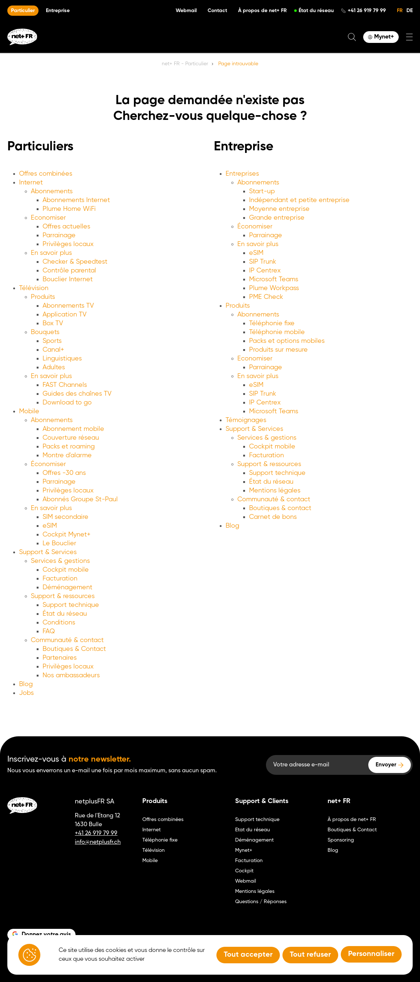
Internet (31, 182)
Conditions (59, 622)
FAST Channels (65, 385)
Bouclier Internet (68, 279)
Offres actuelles (66, 226)
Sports (52, 341)
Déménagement (67, 587)
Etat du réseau (252, 829)
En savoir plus (51, 253)
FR (400, 10)
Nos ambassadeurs (71, 675)
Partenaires (60, 658)
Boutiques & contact (280, 508)
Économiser (48, 464)
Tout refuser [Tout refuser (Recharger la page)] (310, 955)
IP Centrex (265, 270)
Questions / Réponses (260, 901)
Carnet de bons (273, 517)
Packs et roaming (69, 446)
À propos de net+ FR (262, 10)
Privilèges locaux (68, 244)
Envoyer (386, 764)
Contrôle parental (69, 270)
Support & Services (48, 552)
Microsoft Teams (273, 279)
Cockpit (244, 870)
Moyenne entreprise (279, 209)
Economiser (48, 218)
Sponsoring (341, 840)
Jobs (26, 693)
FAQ (49, 631)
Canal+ (53, 350)
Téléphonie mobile (277, 332)
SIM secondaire (65, 517)
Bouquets (45, 332)
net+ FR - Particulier (185, 63)
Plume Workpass (274, 288)
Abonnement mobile (73, 429)
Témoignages (246, 420)
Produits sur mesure (278, 350)
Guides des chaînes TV (77, 394)
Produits (43, 297)
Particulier (23, 10)
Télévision (33, 288)
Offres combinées (45, 174)
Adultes (54, 367)
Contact (217, 10)
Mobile (29, 411)
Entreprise (58, 10)
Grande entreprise (276, 218)
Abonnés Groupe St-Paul (80, 499)
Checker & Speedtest (75, 262)
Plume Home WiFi (69, 209)
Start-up (262, 191)
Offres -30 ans (64, 473)
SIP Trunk (262, 262)
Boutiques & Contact (74, 649)
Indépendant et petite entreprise (299, 200)
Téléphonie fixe (272, 323)
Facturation (60, 578)
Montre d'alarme (67, 455)
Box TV (53, 323)
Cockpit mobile (66, 570)
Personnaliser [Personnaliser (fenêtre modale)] (371, 954)
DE (409, 10)
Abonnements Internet (76, 200)
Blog (26, 684)
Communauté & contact (67, 640)
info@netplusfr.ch (98, 842)
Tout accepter (248, 955)
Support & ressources (63, 596)
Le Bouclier (59, 543)
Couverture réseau (71, 438)
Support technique (71, 605)
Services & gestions (60, 561)
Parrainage (59, 235)
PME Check (266, 297)
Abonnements (52, 191)
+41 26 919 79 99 (367, 10)
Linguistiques (62, 358)
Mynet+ (243, 850)
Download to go (67, 402)
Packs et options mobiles (287, 341)
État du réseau (316, 10)
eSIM (50, 526)
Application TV (65, 314)
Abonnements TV (68, 306)
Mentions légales (274, 490)
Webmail (186, 10)
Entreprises (242, 174)
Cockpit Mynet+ (67, 534)
